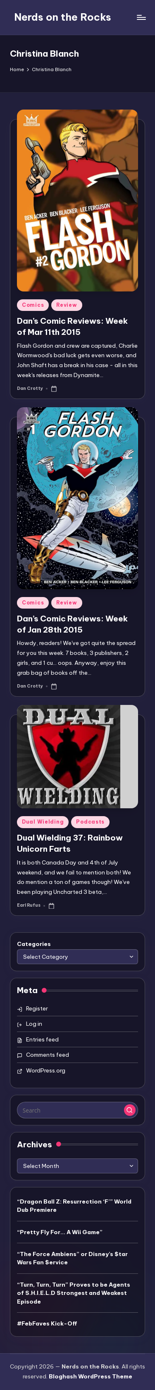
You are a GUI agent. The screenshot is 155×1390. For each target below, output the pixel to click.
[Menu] (141, 17)
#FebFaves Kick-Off (47, 1323)
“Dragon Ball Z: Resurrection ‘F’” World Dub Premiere (74, 1205)
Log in (34, 1023)
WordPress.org (45, 1070)
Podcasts (90, 822)
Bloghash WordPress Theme (90, 1376)
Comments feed (47, 1054)
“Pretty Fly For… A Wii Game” (60, 1232)
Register (37, 1008)
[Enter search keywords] (77, 1110)
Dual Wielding (43, 822)
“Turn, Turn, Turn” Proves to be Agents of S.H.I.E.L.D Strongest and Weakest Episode (73, 1293)
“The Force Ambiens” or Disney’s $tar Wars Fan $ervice (72, 1258)
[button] (130, 1110)
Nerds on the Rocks (62, 17)
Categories (34, 944)
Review (66, 305)
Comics (33, 305)
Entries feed (42, 1039)
